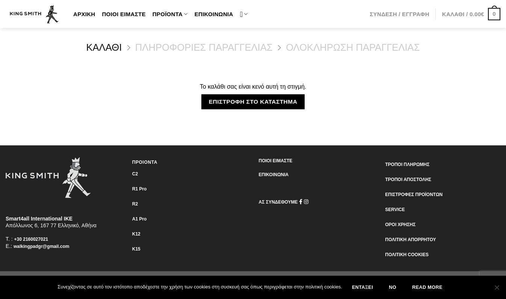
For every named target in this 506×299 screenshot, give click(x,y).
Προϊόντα (170, 14)
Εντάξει (362, 287)
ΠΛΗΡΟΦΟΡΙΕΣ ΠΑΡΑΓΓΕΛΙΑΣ (204, 47)
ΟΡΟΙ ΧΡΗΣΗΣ (400, 224)
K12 (136, 234)
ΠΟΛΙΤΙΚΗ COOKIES (407, 254)
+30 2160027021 (31, 239)
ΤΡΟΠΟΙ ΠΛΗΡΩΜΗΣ (407, 164)
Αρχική (84, 14)
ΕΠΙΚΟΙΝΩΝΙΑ (274, 174)
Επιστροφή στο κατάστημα (253, 101)
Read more (427, 287)
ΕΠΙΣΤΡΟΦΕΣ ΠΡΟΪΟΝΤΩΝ (414, 194)
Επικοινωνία (214, 14)
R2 (135, 204)
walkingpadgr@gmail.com (41, 246)
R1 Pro (139, 189)
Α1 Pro (139, 219)
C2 (135, 174)
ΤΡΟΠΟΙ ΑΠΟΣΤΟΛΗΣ (408, 179)
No (392, 287)
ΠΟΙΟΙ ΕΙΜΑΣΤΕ (276, 160)
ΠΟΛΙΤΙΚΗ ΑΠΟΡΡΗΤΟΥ (410, 239)
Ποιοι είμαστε (123, 14)
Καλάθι (104, 47)
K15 (136, 249)
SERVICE (395, 209)
